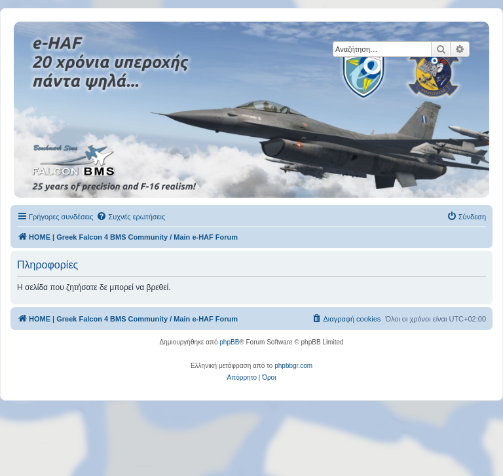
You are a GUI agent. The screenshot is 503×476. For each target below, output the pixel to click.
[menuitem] (130, 217)
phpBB (229, 342)
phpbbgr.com (293, 365)
